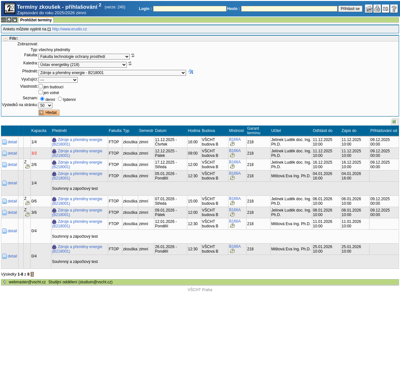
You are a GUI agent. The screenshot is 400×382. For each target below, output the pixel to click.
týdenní (69, 99)
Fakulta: (31, 55)
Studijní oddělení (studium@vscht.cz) (81, 282)
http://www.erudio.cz (69, 29)
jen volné (51, 93)
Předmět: (30, 71)
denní (50, 99)
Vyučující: (29, 79)
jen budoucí (53, 87)
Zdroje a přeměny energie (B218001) (77, 142)
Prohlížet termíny (35, 20)
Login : (145, 8)
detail (12, 142)
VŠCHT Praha (200, 290)
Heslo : (233, 8)
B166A (235, 139)
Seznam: (30, 98)
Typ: (34, 50)
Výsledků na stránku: (20, 105)
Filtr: (13, 38)
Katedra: (30, 63)
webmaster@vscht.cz (27, 282)
